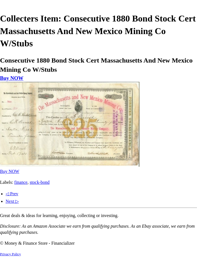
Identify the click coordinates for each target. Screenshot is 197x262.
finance (20, 182)
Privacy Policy (10, 254)
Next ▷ (12, 201)
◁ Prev (12, 193)
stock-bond (39, 182)
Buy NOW (11, 78)
